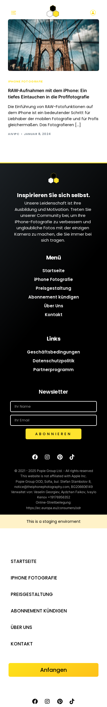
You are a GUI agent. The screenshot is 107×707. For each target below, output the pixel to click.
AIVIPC (13, 134)
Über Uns (53, 306)
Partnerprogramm (53, 369)
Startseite (53, 271)
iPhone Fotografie (25, 81)
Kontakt (53, 314)
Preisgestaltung (53, 288)
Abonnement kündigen (53, 297)
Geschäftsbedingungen (53, 352)
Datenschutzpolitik (54, 361)
